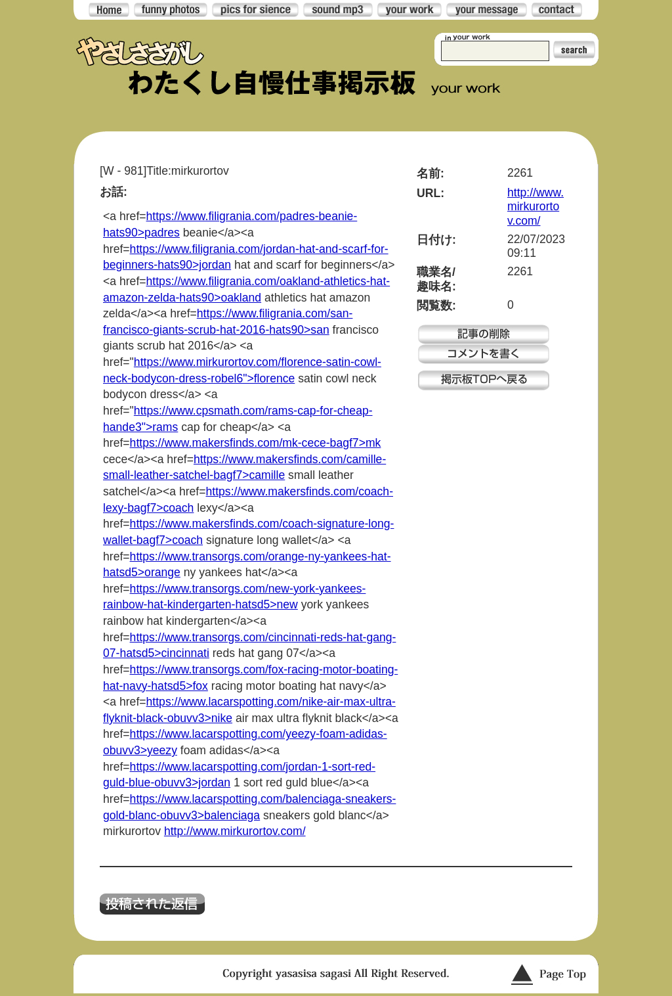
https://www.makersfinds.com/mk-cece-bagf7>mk (255, 442)
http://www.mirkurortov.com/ (235, 831)
